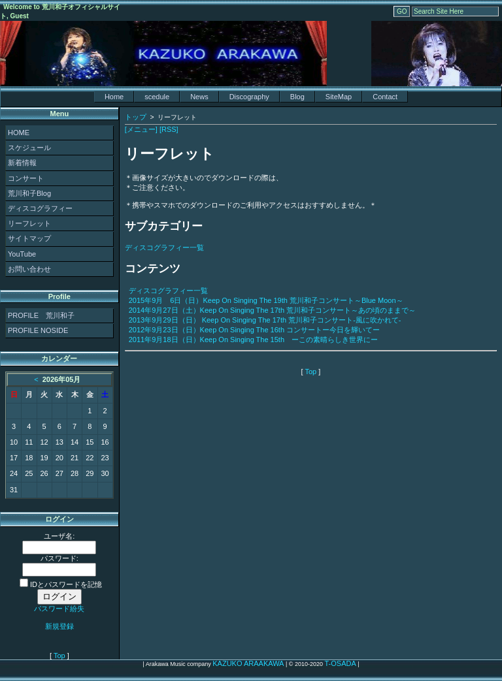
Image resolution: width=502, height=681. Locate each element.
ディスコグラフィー (40, 208)
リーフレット (29, 223)
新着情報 (22, 162)
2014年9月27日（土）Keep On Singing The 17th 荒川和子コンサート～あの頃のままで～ (272, 310)
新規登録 (59, 626)
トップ (135, 117)
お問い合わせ (29, 269)
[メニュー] (141, 129)
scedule (156, 97)
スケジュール (29, 147)
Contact (385, 97)
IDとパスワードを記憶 (61, 584)
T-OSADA (340, 663)
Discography (249, 97)
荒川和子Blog (29, 193)
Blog (297, 97)
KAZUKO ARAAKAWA (248, 663)
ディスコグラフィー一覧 (164, 247)
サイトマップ (29, 238)
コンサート (26, 178)
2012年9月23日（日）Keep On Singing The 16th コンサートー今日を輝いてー (254, 330)
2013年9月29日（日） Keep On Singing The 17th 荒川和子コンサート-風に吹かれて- (265, 320)
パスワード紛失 (59, 608)
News (199, 97)
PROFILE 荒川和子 (41, 315)
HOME (18, 132)
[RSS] (168, 129)
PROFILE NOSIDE (38, 330)
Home (114, 97)
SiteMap (339, 97)
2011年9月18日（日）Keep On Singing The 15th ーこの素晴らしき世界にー (253, 339)
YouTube (22, 254)
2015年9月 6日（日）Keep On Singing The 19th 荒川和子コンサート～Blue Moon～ (266, 300)
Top (59, 655)
